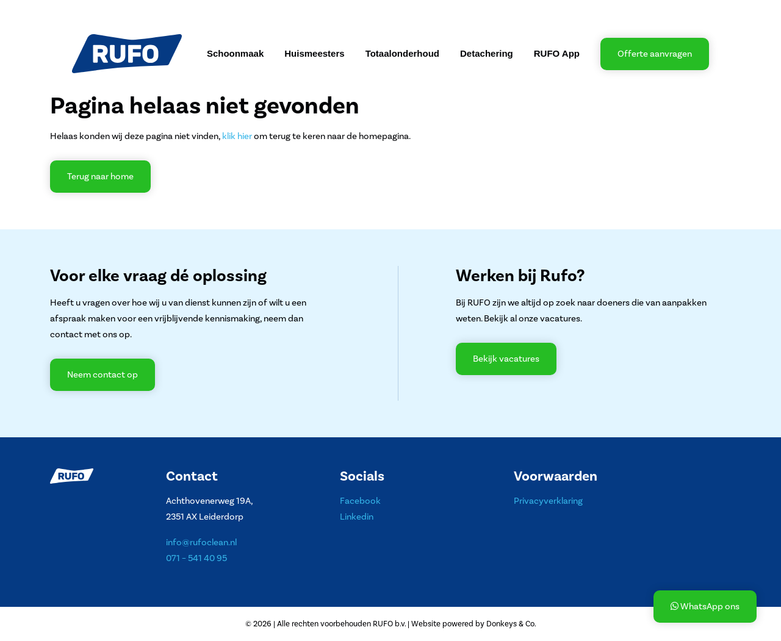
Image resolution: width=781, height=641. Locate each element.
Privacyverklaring (548, 501)
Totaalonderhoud (402, 53)
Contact (348, 11)
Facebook (360, 501)
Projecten (189, 11)
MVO (147, 11)
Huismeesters (314, 53)
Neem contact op (102, 375)
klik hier (237, 136)
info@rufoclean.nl (201, 542)
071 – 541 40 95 (196, 558)
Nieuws (237, 11)
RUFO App (557, 53)
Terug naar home (100, 176)
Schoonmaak (235, 53)
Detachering (486, 53)
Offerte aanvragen (654, 54)
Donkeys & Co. (511, 624)
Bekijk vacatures (506, 359)
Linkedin (356, 517)
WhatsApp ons (705, 606)
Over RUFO (101, 11)
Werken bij (285, 11)
